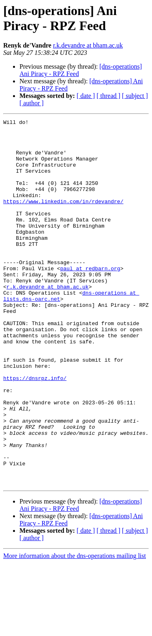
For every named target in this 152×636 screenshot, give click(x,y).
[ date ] (86, 95)
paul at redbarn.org (90, 298)
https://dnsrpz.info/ (34, 430)
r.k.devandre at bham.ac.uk (88, 45)
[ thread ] (108, 95)
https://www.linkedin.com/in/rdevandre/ (63, 218)
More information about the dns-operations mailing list (74, 628)
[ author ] (31, 103)
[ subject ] (135, 95)
